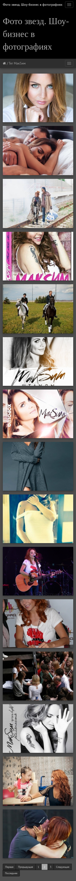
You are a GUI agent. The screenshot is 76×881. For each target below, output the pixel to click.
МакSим (20, 63)
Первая (9, 867)
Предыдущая (25, 867)
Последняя (11, 873)
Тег (11, 63)
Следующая (62, 867)
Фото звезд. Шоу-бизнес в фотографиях (32, 4)
